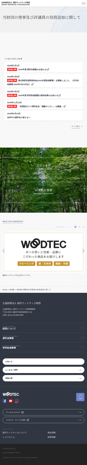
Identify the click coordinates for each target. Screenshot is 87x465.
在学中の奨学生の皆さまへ (19, 117)
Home (5, 290)
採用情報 (52, 437)
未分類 (11, 290)
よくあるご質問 (11, 370)
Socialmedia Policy (11, 452)
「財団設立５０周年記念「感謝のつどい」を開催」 (42, 106)
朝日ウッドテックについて (15, 432)
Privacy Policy (9, 448)
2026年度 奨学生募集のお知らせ (33, 69)
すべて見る (75, 126)
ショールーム (9, 437)
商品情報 (52, 432)
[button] (75, 227)
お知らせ (8, 362)
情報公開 (8, 378)
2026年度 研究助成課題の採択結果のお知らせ (39, 95)
